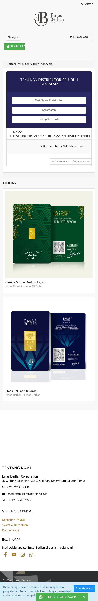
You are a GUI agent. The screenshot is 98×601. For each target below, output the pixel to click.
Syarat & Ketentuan (15, 525)
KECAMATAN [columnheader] (57, 136)
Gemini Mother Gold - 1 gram (25, 282)
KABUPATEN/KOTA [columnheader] (80, 136)
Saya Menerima (84, 588)
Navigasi (13, 37)
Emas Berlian (13, 394)
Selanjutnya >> (81, 161)
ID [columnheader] (9, 136)
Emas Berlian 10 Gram (20, 391)
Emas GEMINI (33, 286)
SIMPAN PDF (16, 46)
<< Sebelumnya (60, 161)
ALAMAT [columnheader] (40, 136)
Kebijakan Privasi (13, 519)
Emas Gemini (13, 286)
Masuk (87, 4)
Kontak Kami (10, 530)
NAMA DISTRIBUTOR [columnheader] (22, 134)
